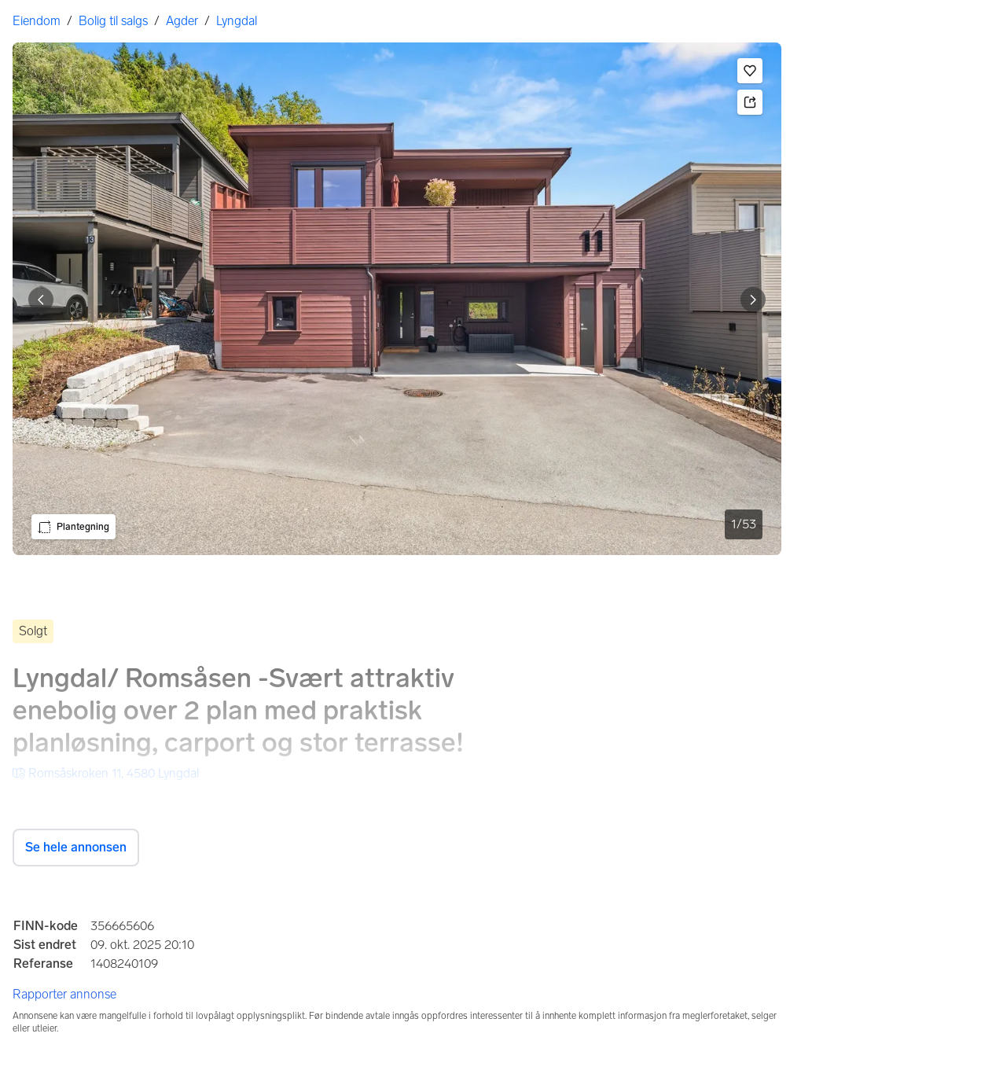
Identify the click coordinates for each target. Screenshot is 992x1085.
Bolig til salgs (113, 20)
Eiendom (37, 20)
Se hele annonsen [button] (76, 847)
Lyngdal (236, 20)
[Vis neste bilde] (753, 299)
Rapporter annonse (64, 994)
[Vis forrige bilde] (40, 299)
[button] (749, 70)
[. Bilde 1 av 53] (397, 298)
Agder (182, 20)
